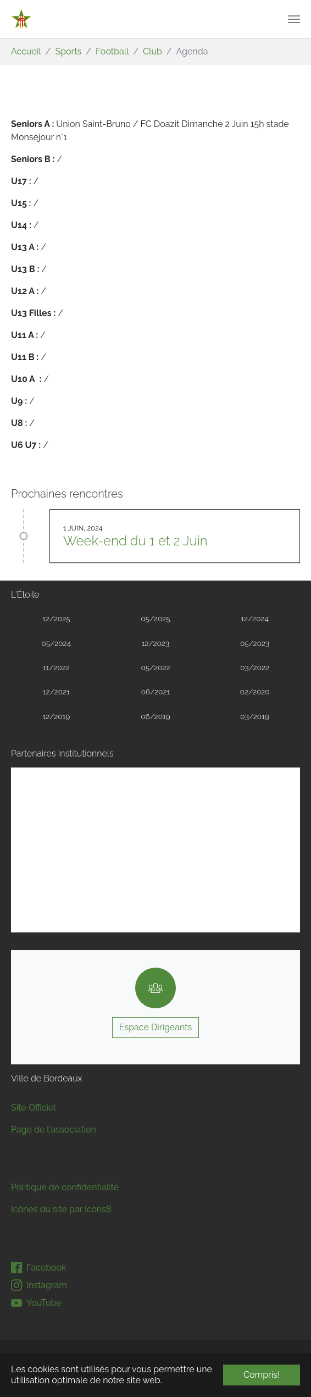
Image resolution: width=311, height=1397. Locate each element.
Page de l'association (53, 1129)
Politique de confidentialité (65, 1187)
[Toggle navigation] (294, 19)
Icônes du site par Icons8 (61, 1209)
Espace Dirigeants (155, 1027)
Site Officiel (33, 1107)
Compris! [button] (261, 1375)
